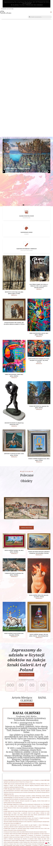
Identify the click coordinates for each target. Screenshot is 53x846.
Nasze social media (32, 839)
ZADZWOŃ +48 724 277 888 (7, 8)
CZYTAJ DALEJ (20, 837)
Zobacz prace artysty (26, 582)
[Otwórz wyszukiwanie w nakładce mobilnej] (39, 17)
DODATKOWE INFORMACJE (10, 839)
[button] (4, 49)
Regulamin (6, 844)
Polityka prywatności (8, 843)
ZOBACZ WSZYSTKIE (26, 405)
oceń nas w (11, 757)
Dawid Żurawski (28, 747)
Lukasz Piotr (42, 747)
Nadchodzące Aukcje (26, 110)
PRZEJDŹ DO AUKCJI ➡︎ (26, 552)
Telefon (32, 835)
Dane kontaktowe (34, 822)
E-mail (32, 825)
